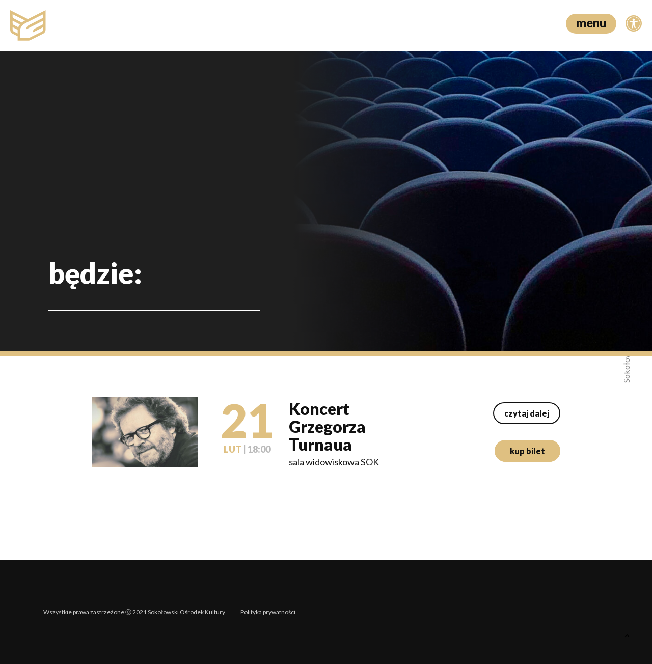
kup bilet (527, 451)
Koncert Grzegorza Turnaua (327, 426)
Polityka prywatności (267, 612)
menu (591, 22)
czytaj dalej (526, 413)
